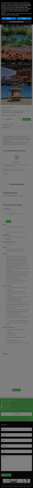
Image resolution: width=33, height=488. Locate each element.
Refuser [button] (9, 481)
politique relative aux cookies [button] (21, 470)
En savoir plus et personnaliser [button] (16, 485)
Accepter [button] (24, 481)
